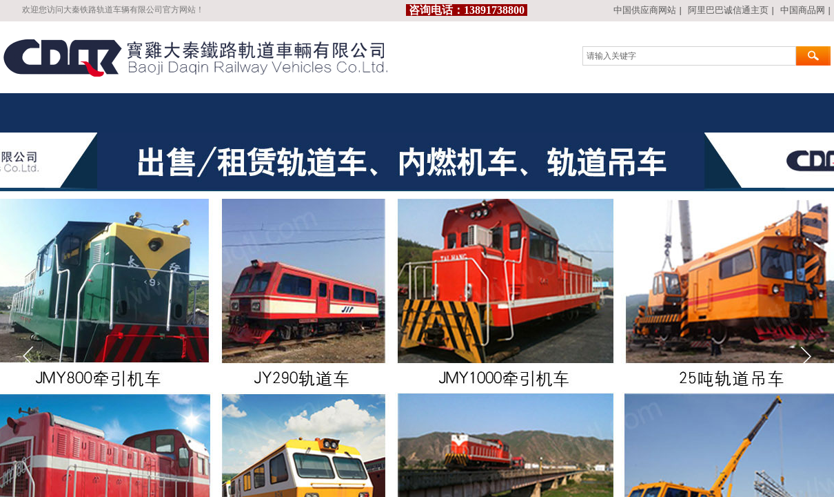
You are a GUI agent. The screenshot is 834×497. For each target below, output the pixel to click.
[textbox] (689, 56)
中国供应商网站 (644, 10)
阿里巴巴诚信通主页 (728, 10)
